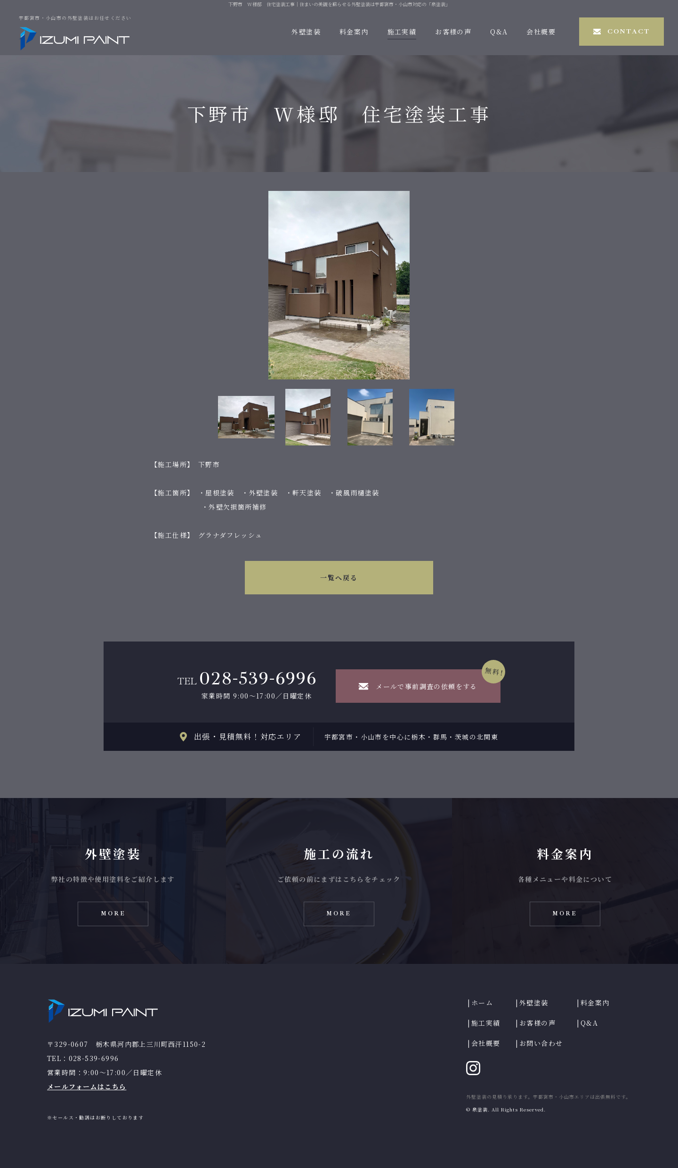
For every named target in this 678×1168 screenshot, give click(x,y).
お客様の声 (453, 31)
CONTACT (628, 31)
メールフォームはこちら (86, 1086)
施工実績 (402, 31)
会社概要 (541, 31)
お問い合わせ (541, 1043)
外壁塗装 (306, 31)
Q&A (499, 31)
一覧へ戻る (339, 577)
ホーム (482, 1002)
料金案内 (354, 31)
